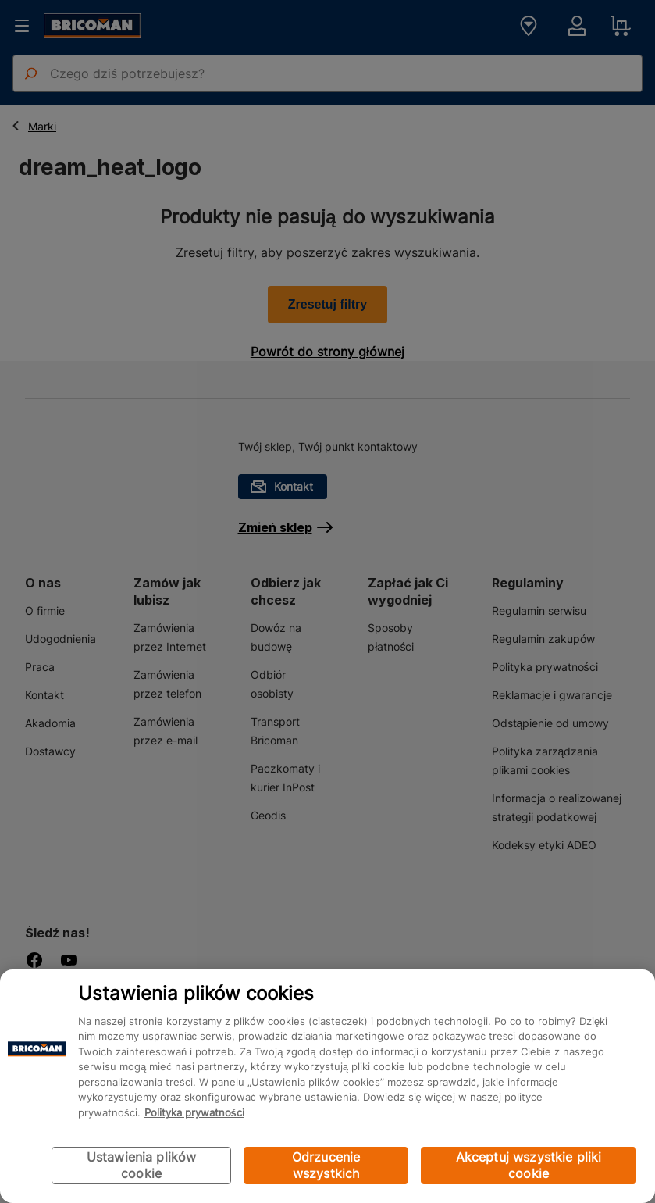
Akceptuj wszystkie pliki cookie (529, 1165)
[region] (327, 1086)
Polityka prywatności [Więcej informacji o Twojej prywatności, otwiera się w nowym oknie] (194, 1112)
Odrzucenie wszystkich (326, 1165)
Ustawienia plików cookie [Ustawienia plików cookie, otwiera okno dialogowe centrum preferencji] (142, 1165)
